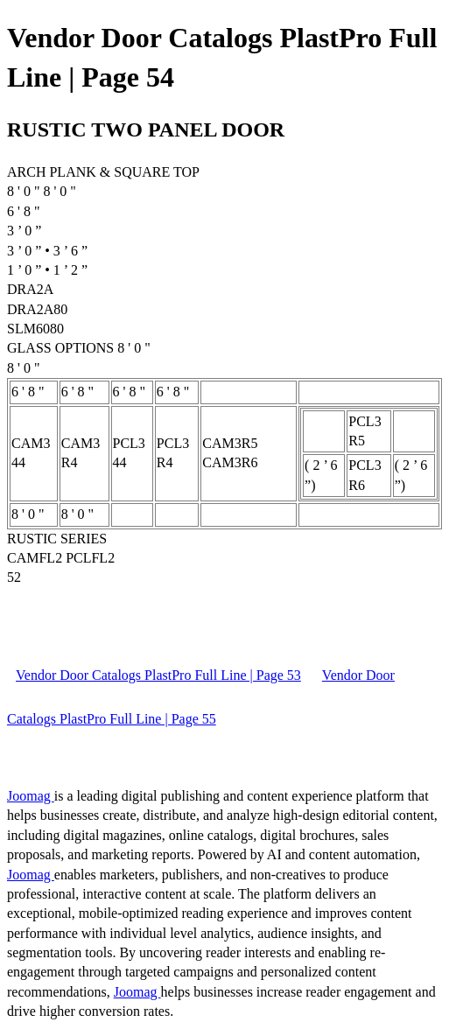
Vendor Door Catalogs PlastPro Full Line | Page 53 (158, 675)
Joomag (30, 795)
